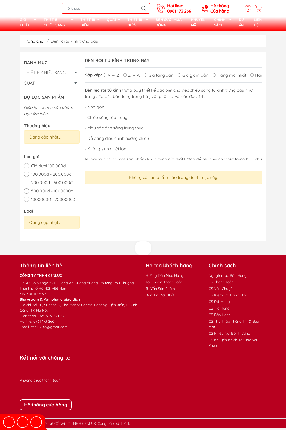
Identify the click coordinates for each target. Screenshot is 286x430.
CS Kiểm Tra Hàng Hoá (228, 296)
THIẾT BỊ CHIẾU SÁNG (60, 23)
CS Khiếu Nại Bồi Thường (229, 335)
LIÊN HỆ (258, 23)
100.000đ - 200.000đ (51, 175)
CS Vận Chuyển (222, 290)
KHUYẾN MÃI (198, 23)
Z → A (131, 76)
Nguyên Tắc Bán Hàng (228, 277)
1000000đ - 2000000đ (53, 200)
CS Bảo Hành (220, 316)
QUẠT (115, 21)
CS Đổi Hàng (219, 303)
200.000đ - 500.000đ (52, 184)
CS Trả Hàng (219, 309)
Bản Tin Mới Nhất (160, 296)
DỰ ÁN (241, 23)
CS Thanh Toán (221, 283)
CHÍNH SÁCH (224, 23)
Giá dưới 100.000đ (48, 167)
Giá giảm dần (193, 76)
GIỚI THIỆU (29, 23)
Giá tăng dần (158, 76)
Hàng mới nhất (229, 76)
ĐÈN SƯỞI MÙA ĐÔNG (169, 23)
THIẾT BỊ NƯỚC (139, 23)
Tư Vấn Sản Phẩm (160, 290)
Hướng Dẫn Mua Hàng (164, 277)
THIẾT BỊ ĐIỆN (91, 23)
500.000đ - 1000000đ (52, 192)
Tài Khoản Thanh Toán (164, 283)
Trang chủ (33, 42)
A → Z (111, 76)
